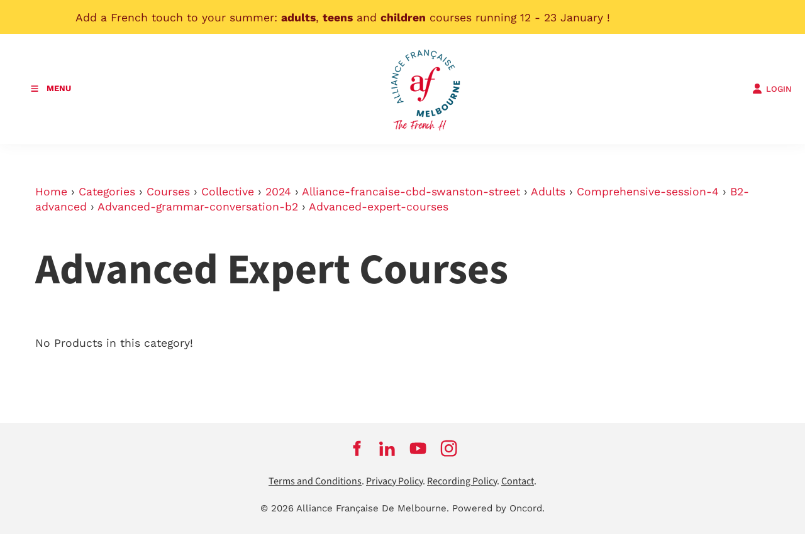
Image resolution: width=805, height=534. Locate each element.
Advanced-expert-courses (378, 206)
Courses (168, 191)
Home (51, 191)
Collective (227, 191)
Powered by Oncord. (498, 508)
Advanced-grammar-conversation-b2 (197, 206)
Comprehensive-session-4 (648, 191)
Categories (107, 191)
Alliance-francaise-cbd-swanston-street (411, 191)
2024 (278, 191)
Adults (548, 191)
